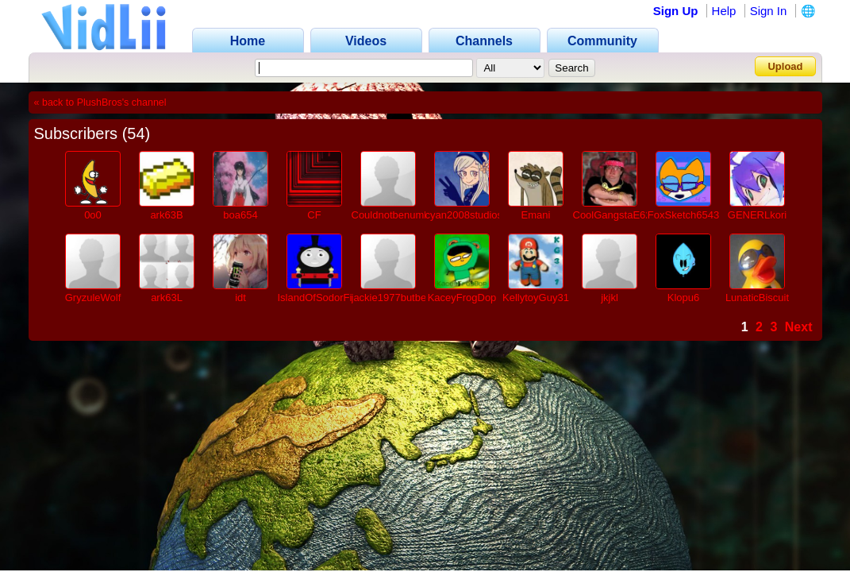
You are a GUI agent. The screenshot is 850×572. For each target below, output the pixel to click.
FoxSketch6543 (683, 215)
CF (314, 215)
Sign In (768, 10)
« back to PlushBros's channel (100, 102)
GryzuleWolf (93, 297)
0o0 (93, 215)
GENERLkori (757, 215)
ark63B (166, 215)
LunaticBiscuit (757, 297)
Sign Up (675, 10)
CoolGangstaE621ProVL (629, 215)
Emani (536, 215)
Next (799, 327)
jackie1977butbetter (396, 297)
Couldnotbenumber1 (398, 215)
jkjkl (609, 297)
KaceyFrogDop (462, 297)
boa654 (240, 215)
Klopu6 (683, 297)
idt (240, 297)
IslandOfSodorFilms (323, 297)
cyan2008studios (464, 215)
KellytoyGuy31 (535, 297)
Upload (784, 66)
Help (724, 10)
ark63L (167, 297)
